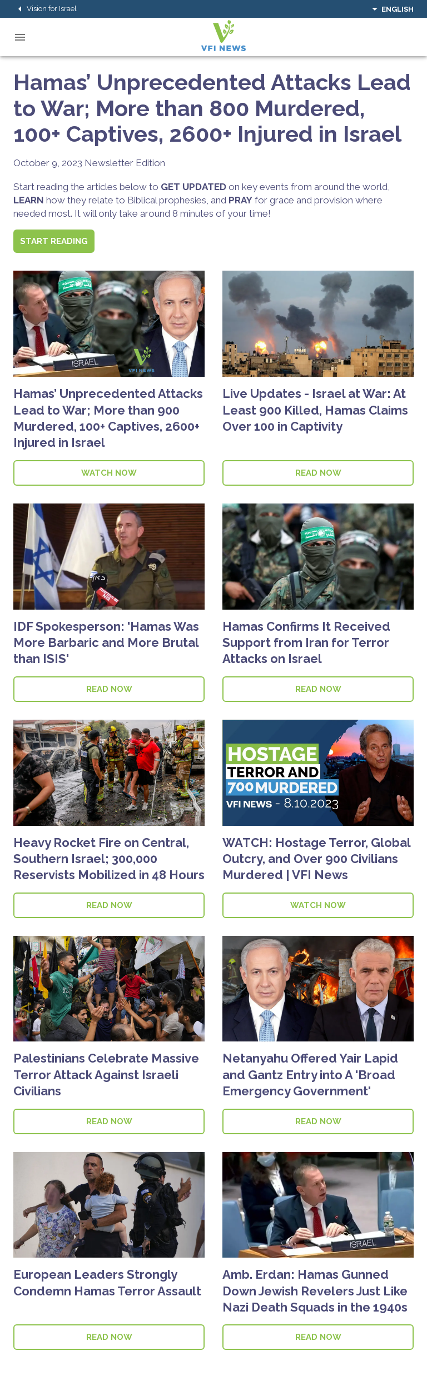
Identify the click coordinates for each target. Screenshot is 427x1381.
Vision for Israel (45, 9)
